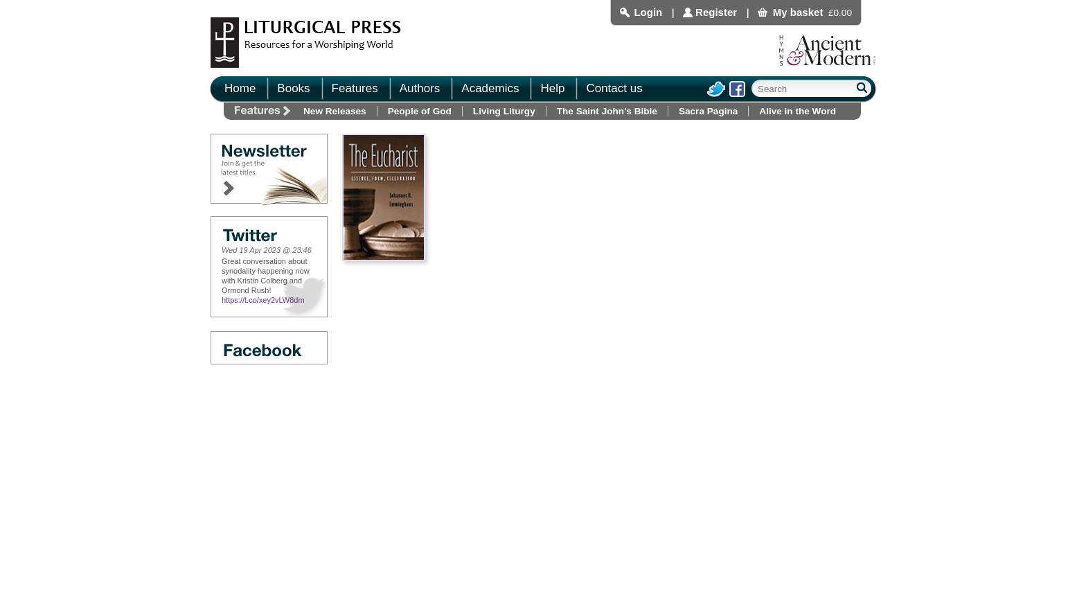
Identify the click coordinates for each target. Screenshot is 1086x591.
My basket (798, 12)
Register (716, 12)
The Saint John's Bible (607, 111)
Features (355, 88)
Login (648, 12)
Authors (420, 88)
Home (240, 88)
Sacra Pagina (708, 111)
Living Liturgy (504, 111)
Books (293, 88)
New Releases (334, 111)
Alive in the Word (797, 111)
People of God (420, 111)
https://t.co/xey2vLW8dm (263, 300)
